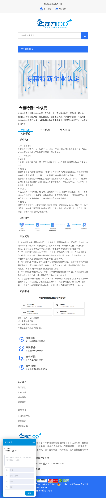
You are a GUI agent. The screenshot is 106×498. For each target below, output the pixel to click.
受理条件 (26, 129)
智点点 (77, 484)
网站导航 (60, 9)
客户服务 (45, 9)
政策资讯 (22, 421)
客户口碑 (22, 392)
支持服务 (26, 133)
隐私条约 (39, 490)
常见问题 (65, 129)
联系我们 (22, 402)
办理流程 (45, 129)
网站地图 (48, 490)
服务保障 (22, 397)
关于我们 (22, 387)
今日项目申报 (24, 416)
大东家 (71, 484)
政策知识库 (23, 426)
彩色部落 (84, 484)
